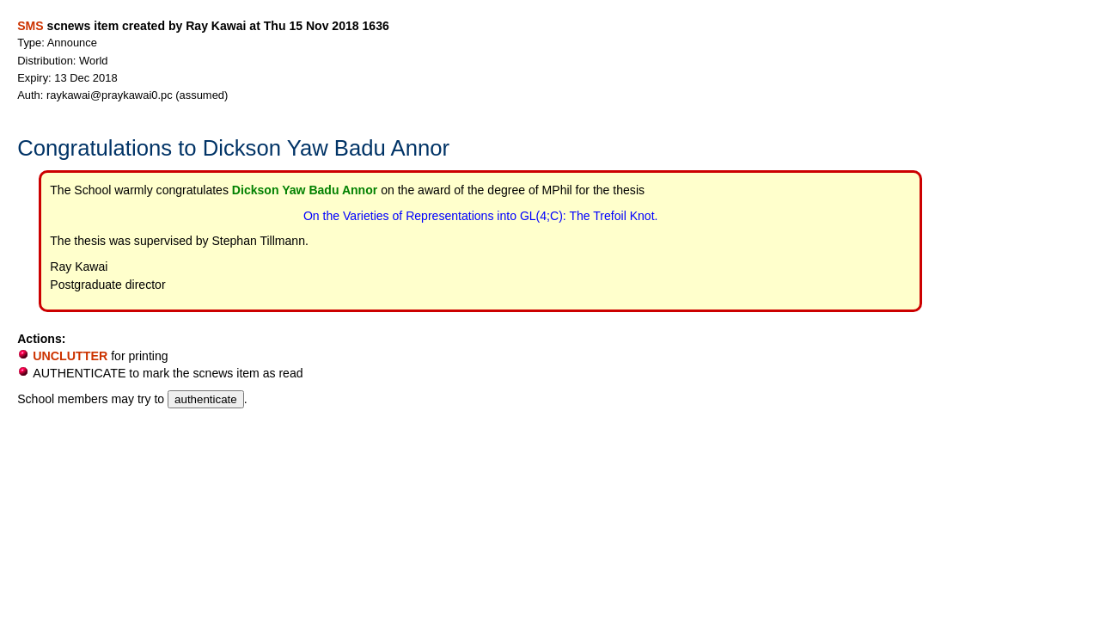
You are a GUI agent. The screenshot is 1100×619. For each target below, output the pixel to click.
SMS (30, 26)
